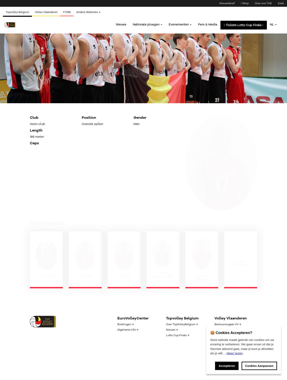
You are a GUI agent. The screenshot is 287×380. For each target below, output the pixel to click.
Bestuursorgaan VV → (227, 324)
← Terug (35, 75)
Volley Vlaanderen (46, 12)
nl (273, 25)
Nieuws (121, 25)
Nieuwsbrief (227, 3)
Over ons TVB (263, 3)
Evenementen (180, 25)
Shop (245, 3)
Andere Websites (90, 12)
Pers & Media (207, 25)
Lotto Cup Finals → (177, 335)
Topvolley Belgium (17, 12)
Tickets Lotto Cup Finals (243, 25)
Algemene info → (127, 330)
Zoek (281, 3)
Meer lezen (235, 353)
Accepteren (227, 365)
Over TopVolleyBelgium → (182, 324)
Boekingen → (125, 324)
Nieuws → (172, 330)
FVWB (68, 12)
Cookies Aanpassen (259, 365)
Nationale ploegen (147, 25)
